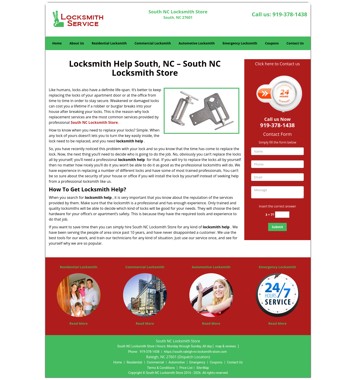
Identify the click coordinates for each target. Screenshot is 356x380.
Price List (186, 368)
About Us (76, 43)
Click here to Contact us (277, 63)
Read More (78, 323)
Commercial (155, 362)
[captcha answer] (282, 214)
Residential (134, 362)
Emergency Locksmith (239, 43)
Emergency (197, 362)
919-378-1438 (289, 14)
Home (57, 43)
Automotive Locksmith (197, 43)
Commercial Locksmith (152, 43)
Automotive (176, 362)
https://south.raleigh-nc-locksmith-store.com (195, 351)
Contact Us (295, 43)
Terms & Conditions (161, 368)
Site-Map (202, 368)
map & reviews (226, 346)
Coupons (272, 43)
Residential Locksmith (109, 43)
